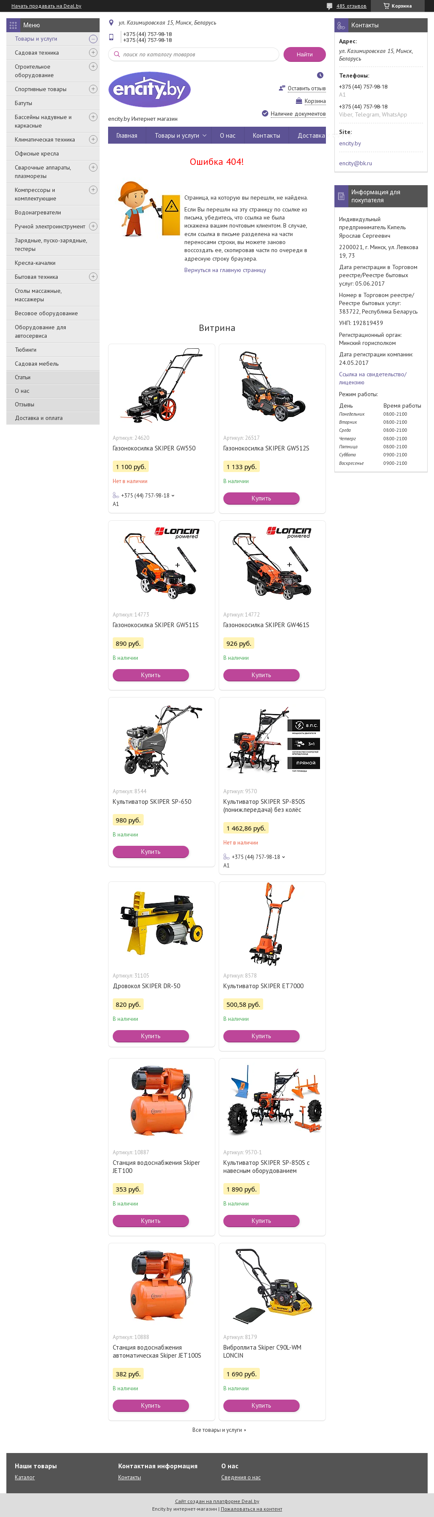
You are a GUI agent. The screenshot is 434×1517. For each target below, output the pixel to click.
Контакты (266, 135)
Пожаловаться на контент (251, 1509)
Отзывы (24, 404)
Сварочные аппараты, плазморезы (43, 172)
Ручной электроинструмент (50, 226)
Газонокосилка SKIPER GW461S (266, 625)
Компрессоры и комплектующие (35, 194)
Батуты (23, 103)
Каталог (25, 1477)
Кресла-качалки (35, 263)
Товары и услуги (36, 38)
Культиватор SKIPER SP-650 (152, 801)
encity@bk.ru (355, 163)
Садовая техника (37, 52)
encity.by (350, 143)
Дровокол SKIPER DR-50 (146, 986)
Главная (127, 135)
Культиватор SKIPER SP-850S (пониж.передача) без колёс (264, 805)
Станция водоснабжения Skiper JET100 (156, 1167)
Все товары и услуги (217, 1430)
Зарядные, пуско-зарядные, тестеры (51, 244)
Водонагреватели (38, 212)
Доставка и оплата (39, 418)
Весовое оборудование (46, 313)
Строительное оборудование (34, 71)
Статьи (23, 377)
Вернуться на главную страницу (225, 270)
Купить (261, 498)
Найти (305, 54)
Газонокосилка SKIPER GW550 (154, 448)
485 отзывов (352, 6)
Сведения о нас (241, 1477)
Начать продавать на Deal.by (46, 6)
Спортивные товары (41, 89)
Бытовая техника (36, 277)
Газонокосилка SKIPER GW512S (266, 448)
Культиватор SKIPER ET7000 (263, 986)
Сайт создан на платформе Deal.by (217, 1501)
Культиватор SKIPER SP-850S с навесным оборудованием (266, 1167)
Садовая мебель (36, 363)
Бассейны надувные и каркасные (43, 121)
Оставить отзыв (307, 88)
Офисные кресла (37, 153)
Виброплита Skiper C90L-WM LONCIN (262, 1351)
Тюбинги (25, 349)
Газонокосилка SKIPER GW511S (156, 625)
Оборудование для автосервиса (40, 331)
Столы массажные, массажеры (38, 295)
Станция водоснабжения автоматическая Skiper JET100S (157, 1351)
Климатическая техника (45, 139)
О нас (22, 391)
